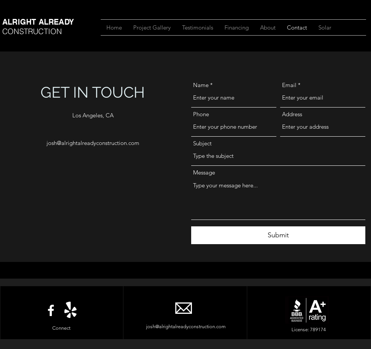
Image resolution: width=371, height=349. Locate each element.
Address (292, 114)
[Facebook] (51, 310)
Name (201, 85)
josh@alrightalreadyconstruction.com (93, 142)
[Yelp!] (70, 310)
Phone (201, 114)
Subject (202, 143)
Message (204, 172)
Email (289, 85)
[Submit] (278, 235)
